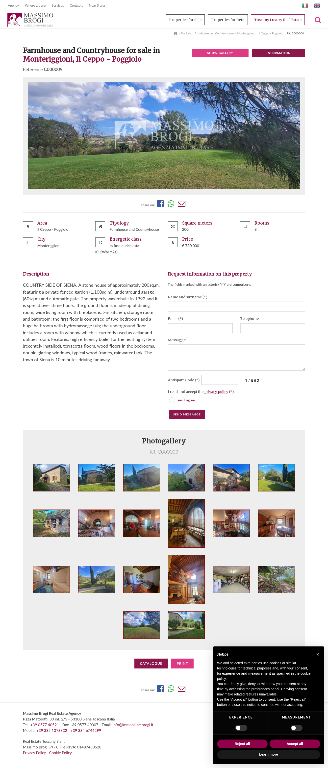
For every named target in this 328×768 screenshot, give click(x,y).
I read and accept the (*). (201, 391)
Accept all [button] (295, 744)
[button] (318, 654)
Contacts (76, 5)
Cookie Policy (60, 752)
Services (58, 5)
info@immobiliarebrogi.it (133, 724)
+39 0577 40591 (44, 724)
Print (182, 663)
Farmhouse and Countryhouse (214, 33)
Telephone (249, 318)
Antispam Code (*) (184, 380)
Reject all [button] (242, 744)
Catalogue (151, 663)
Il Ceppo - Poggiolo (270, 33)
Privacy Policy (34, 752)
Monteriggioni (246, 33)
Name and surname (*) (187, 297)
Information (278, 53)
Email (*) (175, 318)
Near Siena (97, 5)
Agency (13, 5)
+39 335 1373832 (51, 730)
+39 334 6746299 (86, 730)
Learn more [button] (268, 754)
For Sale (186, 33)
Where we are (35, 5)
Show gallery (220, 53)
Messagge (177, 340)
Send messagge (187, 414)
